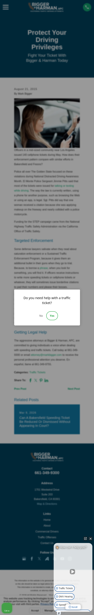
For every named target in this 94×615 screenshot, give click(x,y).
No (41, 316)
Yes (52, 316)
